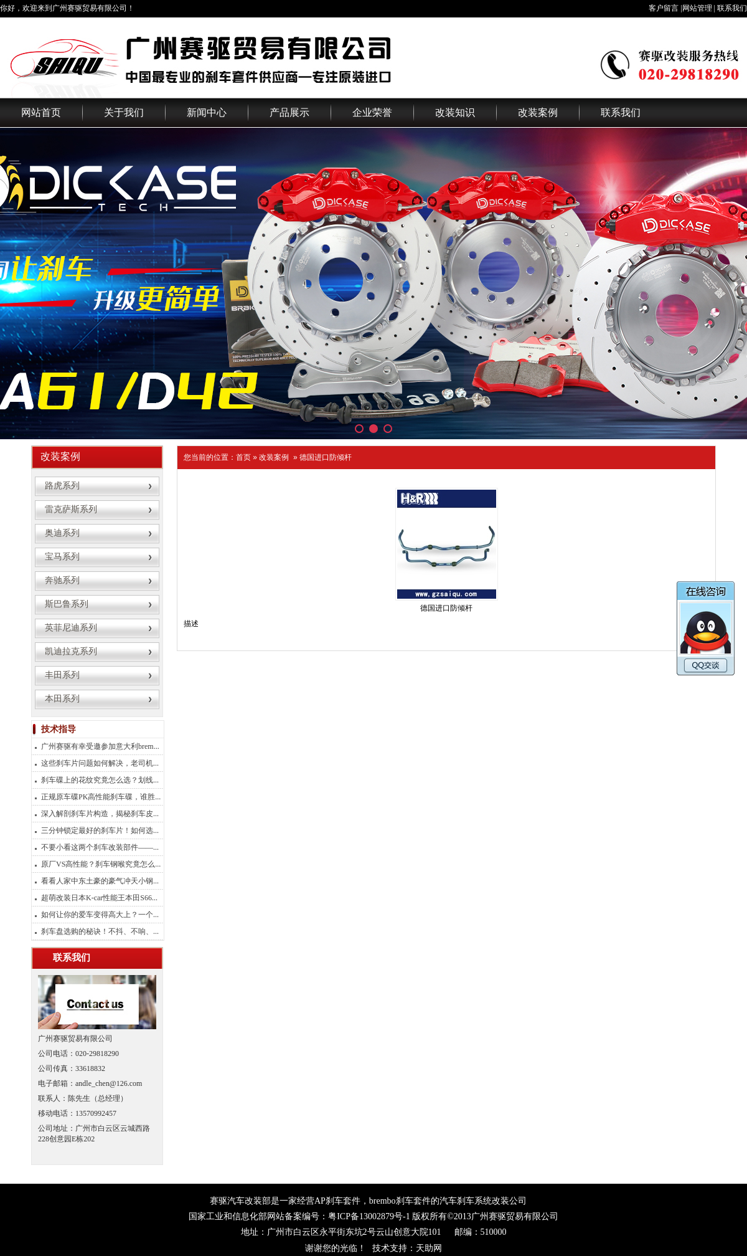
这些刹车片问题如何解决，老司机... (100, 763)
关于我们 (124, 112)
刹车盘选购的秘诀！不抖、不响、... (100, 931)
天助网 (429, 1248)
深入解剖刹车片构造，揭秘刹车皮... (100, 813)
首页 (243, 457)
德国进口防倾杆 (325, 457)
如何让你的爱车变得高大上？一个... (100, 914)
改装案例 (538, 112)
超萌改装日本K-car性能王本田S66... (99, 897)
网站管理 (697, 8)
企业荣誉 (372, 112)
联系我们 (732, 8)
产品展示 (289, 112)
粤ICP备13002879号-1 (369, 1216)
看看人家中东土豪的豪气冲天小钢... (100, 881)
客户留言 (664, 8)
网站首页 (41, 112)
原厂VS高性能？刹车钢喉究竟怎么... (101, 864)
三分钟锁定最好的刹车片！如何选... (100, 830)
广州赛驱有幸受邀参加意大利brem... (100, 746)
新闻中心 (207, 112)
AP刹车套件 (337, 1201)
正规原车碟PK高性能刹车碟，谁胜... (101, 796)
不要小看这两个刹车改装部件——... (100, 847)
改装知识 (455, 112)
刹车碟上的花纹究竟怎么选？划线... (100, 780)
